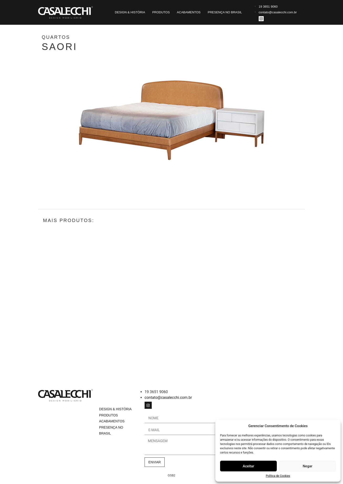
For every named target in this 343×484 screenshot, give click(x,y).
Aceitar (248, 466)
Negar (308, 466)
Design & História (130, 12)
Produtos (161, 12)
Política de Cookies (278, 476)
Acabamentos (189, 12)
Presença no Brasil (225, 12)
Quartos (82, 37)
